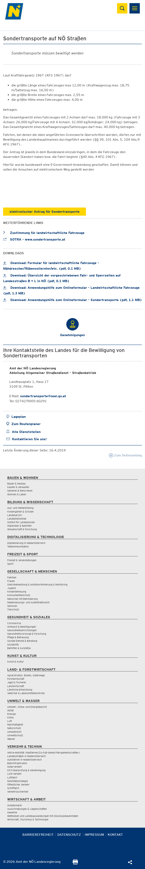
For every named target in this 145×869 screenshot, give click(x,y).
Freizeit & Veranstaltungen (21, 560)
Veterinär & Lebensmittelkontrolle (26, 693)
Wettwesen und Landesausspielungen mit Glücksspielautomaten (42, 815)
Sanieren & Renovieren (20, 490)
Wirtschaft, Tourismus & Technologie (27, 819)
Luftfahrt (12, 777)
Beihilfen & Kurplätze (19, 648)
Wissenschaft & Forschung (22, 529)
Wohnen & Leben (16, 494)
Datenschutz (69, 835)
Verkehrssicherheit (17, 791)
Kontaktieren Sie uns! (29, 439)
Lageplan (18, 417)
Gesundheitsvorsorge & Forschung (26, 633)
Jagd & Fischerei (16, 682)
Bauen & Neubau (16, 483)
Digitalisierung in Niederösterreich (26, 543)
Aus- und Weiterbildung (20, 507)
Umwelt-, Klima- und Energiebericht (27, 706)
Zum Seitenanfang (125, 455)
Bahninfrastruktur (17, 763)
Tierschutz (13, 609)
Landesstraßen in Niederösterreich (26, 756)
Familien (11, 577)
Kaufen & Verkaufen (18, 487)
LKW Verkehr (14, 773)
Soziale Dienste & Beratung (22, 640)
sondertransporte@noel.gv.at (43, 396)
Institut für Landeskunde (21, 522)
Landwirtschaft (15, 686)
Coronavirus (14, 623)
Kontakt (115, 835)
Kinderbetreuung (16, 591)
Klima (10, 717)
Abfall (10, 710)
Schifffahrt (13, 788)
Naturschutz (14, 728)
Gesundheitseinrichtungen (22, 630)
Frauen (11, 581)
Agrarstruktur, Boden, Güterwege (26, 675)
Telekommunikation (18, 546)
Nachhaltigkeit (15, 724)
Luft (9, 721)
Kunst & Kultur (15, 661)
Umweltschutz (15, 735)
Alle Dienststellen (26, 432)
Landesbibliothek (16, 518)
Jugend (11, 588)
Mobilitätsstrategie (17, 781)
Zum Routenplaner (26, 424)
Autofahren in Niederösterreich (24, 759)
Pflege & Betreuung (18, 637)
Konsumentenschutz (18, 595)
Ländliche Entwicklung (19, 689)
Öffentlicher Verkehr (18, 784)
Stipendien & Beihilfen (19, 525)
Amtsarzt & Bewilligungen (21, 626)
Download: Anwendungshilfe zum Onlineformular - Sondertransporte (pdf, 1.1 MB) (72, 300)
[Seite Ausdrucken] (75, 863)
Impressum (94, 835)
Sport (10, 563)
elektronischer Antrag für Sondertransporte (45, 212)
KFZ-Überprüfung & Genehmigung (26, 770)
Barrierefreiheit (38, 835)
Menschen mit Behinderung (22, 598)
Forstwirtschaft (15, 678)
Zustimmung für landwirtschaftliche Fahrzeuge (44, 233)
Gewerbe (12, 812)
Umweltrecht (14, 731)
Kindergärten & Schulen (20, 511)
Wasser (11, 738)
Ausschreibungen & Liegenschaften (27, 808)
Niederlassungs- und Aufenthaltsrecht (28, 602)
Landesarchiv (14, 515)
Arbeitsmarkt (14, 805)
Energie (11, 713)
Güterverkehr (14, 766)
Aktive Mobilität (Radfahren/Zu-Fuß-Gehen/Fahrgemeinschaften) (43, 752)
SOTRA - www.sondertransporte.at (34, 239)
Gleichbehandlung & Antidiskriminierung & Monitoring (37, 584)
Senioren (12, 605)
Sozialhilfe (13, 644)
